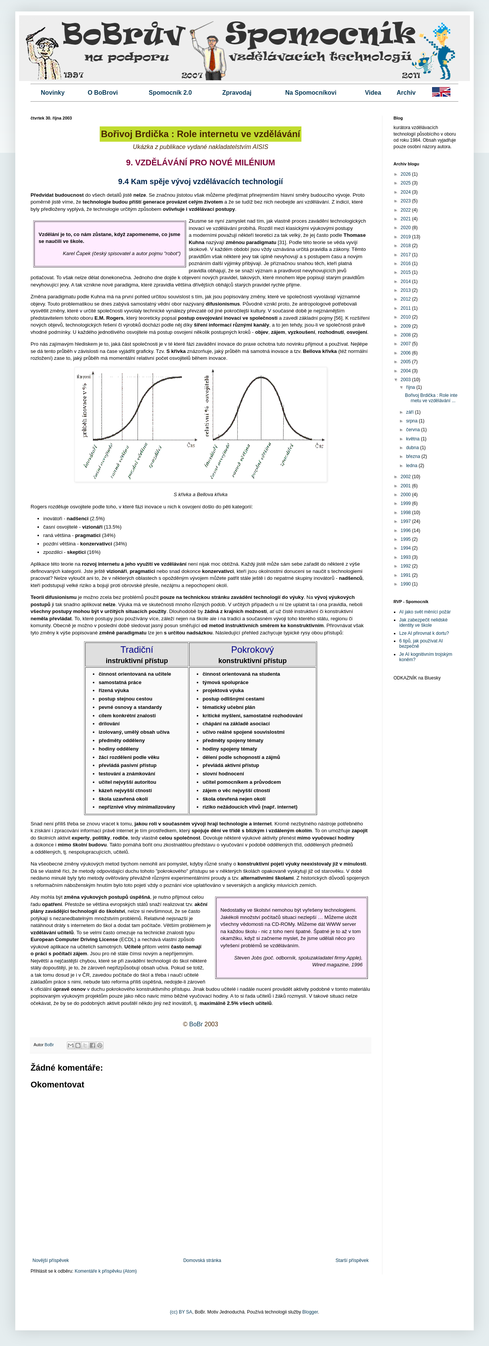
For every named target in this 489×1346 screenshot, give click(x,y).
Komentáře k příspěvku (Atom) (105, 1271)
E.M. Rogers (108, 318)
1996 (406, 530)
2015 (406, 272)
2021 (406, 219)
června (413, 429)
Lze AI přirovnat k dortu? (424, 633)
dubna (413, 447)
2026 (406, 174)
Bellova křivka (320, 351)
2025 (406, 183)
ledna (412, 465)
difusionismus (223, 304)
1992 (406, 566)
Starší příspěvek (352, 1260)
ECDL (127, 939)
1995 (406, 539)
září (410, 412)
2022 (406, 210)
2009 (406, 326)
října (411, 387)
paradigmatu (261, 242)
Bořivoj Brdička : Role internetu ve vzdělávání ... (431, 398)
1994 (406, 548)
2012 (406, 299)
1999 (406, 503)
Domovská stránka (202, 1260)
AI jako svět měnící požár (425, 612)
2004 (406, 371)
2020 (406, 227)
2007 (406, 343)
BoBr (196, 1024)
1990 (406, 584)
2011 (406, 308)
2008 (406, 335)
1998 (406, 512)
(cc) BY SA (181, 1312)
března (413, 456)
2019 (406, 236)
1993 (406, 557)
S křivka (176, 351)
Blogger (310, 1312)
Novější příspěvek (50, 1260)
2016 (406, 263)
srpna (412, 421)
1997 (406, 521)
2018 (406, 245)
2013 (406, 290)
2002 (406, 476)
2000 (406, 494)
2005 (406, 361)
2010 (406, 317)
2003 (406, 379)
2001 (406, 486)
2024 (406, 192)
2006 (406, 353)
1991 (406, 575)
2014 (406, 281)
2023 (406, 201)
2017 (406, 254)
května (413, 439)
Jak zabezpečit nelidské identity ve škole (423, 622)
